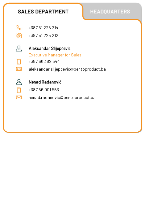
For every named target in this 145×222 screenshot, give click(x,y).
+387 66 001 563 (44, 89)
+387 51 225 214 (43, 27)
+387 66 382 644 (44, 61)
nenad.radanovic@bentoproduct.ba (62, 97)
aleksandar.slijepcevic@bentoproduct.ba (67, 69)
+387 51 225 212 (43, 35)
